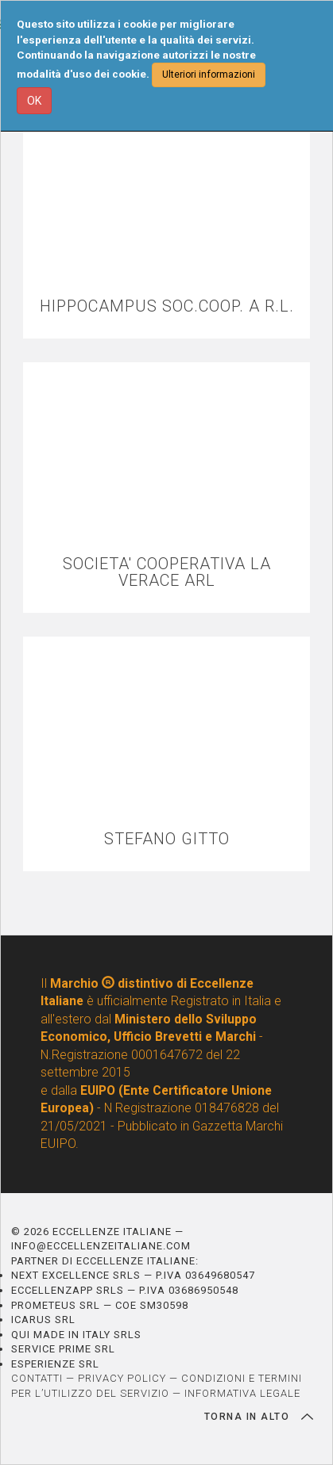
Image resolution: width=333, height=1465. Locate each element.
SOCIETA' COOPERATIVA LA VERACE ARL (167, 572)
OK (34, 100)
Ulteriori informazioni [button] (208, 74)
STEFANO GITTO (167, 839)
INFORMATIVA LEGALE (242, 1393)
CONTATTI (37, 1378)
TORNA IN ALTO (258, 1416)
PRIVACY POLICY (122, 1378)
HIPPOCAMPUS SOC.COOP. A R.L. (167, 306)
